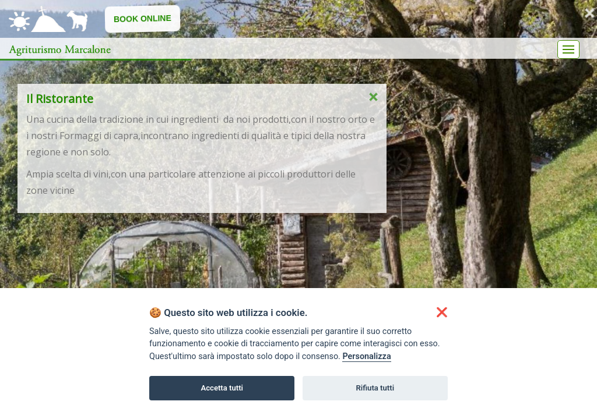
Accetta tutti (222, 388)
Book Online (142, 18)
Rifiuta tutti (375, 388)
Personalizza (366, 356)
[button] (442, 312)
